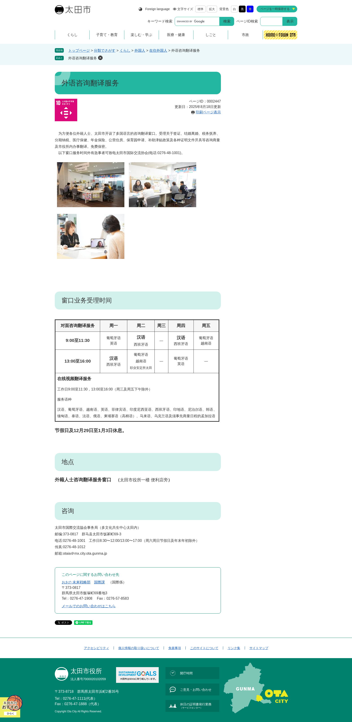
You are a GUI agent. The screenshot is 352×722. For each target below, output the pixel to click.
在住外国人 (158, 50)
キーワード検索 (159, 21)
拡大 (212, 9)
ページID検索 (247, 21)
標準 (200, 9)
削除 (100, 58)
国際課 (99, 582)
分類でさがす (104, 50)
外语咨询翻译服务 (82, 58)
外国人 (139, 50)
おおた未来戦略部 (76, 582)
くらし (125, 50)
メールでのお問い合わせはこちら (89, 606)
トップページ (79, 50)
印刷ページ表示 (208, 112)
